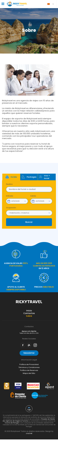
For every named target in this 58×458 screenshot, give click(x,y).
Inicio (29, 310)
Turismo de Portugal (12, 423)
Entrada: (9, 196)
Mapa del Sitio (29, 373)
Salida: (33, 196)
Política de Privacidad (29, 364)
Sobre (29, 316)
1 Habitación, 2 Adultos (19, 213)
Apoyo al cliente (29, 332)
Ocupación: (11, 207)
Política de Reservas (29, 370)
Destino (9, 184)
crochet (29, 433)
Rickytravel (29, 303)
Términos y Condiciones (29, 367)
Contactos (29, 313)
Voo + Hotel (44, 177)
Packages (29, 177)
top (29, 410)
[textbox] (29, 189)
